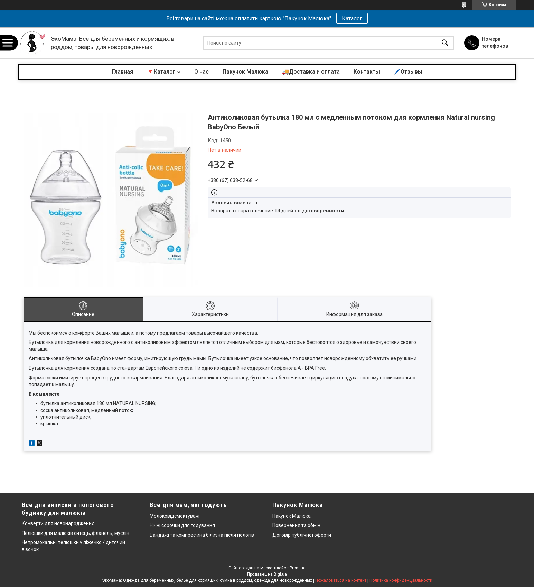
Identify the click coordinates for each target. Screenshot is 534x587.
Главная (122, 71)
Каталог (352, 18)
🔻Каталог (161, 71)
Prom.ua (298, 568)
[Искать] (445, 43)
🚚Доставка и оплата (311, 71)
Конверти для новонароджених (58, 523)
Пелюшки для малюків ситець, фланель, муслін (75, 533)
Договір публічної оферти (301, 535)
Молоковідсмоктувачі (174, 516)
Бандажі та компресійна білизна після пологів (202, 535)
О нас (201, 71)
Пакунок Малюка (245, 71)
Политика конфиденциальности (400, 580)
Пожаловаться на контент (340, 580)
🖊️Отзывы (408, 71)
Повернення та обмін (296, 525)
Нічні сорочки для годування (182, 525)
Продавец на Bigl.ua (267, 574)
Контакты (367, 71)
